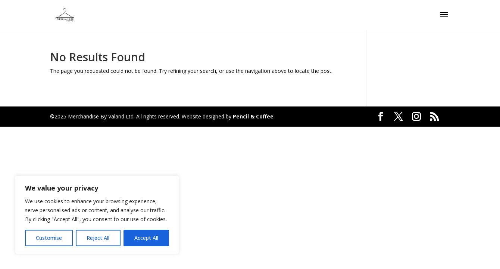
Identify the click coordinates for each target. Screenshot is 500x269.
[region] (97, 215)
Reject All (98, 237)
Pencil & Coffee (253, 116)
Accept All (146, 237)
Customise (49, 237)
